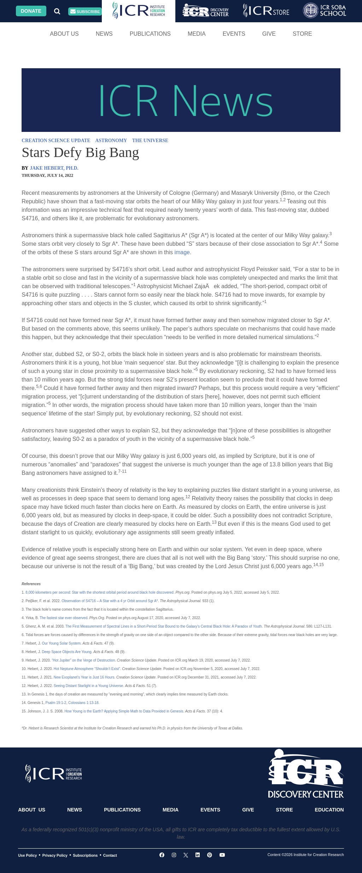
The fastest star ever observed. (64, 618)
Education (329, 810)
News (104, 34)
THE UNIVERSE (150, 140)
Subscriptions (85, 855)
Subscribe (85, 11)
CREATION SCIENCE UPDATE (56, 140)
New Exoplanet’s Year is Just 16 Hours (84, 677)
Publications (150, 34)
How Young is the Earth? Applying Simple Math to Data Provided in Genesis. (124, 711)
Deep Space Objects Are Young (66, 652)
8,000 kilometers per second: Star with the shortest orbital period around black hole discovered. (99, 592)
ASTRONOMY (111, 140)
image (182, 252)
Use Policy (27, 855)
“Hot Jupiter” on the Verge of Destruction (83, 660)
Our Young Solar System (61, 643)
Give (269, 34)
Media (197, 34)
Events (234, 34)
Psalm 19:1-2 (55, 703)
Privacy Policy (55, 855)
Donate (31, 11)
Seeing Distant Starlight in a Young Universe (88, 686)
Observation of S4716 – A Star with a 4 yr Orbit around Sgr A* (110, 601)
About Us (64, 34)
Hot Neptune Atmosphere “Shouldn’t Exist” (87, 669)
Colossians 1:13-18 (83, 703)
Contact (110, 855)
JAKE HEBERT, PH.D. (54, 168)
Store (302, 34)
